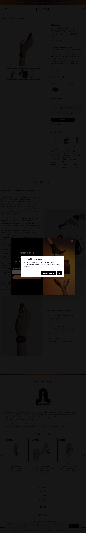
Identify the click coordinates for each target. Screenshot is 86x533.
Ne (59, 273)
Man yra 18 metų (48, 273)
